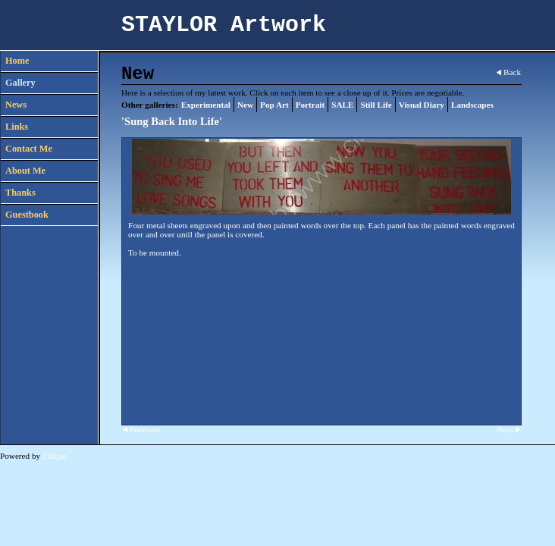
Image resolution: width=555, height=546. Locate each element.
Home (17, 60)
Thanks (20, 192)
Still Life (375, 104)
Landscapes (472, 104)
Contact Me (28, 148)
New (245, 104)
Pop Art (274, 104)
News (16, 104)
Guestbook (27, 214)
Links (16, 126)
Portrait (310, 104)
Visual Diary (421, 104)
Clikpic (54, 455)
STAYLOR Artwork (223, 25)
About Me (25, 170)
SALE (342, 104)
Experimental (205, 104)
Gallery (20, 82)
